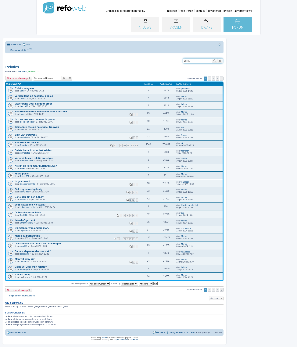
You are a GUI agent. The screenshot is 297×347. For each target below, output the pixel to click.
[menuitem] (29, 49)
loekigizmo (24, 254)
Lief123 (23, 98)
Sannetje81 (25, 269)
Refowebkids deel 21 (27, 142)
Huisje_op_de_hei (28, 207)
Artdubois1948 (26, 160)
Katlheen (185, 182)
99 (121, 146)
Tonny (184, 135)
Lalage (184, 104)
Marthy (23, 199)
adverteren (214, 11)
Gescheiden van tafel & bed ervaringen (38, 243)
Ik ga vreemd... (23, 181)
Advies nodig (22, 274)
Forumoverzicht (18, 332)
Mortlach (185, 151)
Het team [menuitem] (160, 332)
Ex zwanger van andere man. (32, 228)
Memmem (22, 71)
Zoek (214, 61)
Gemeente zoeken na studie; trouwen (37, 127)
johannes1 (186, 89)
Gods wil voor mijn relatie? (31, 266)
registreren (186, 11)
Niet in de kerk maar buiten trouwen (36, 165)
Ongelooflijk (25, 230)
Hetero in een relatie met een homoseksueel (41, 111)
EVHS (22, 168)
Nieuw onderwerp (17, 78)
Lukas (22, 114)
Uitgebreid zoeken (220, 61)
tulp (182, 213)
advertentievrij (243, 11)
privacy (228, 11)
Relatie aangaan (24, 88)
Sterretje (23, 145)
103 (136, 146)
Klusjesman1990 (27, 184)
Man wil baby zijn (25, 259)
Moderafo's (33, 71)
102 (132, 146)
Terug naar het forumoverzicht (21, 296)
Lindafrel (23, 261)
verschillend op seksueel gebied (34, 96)
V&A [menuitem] (28, 44)
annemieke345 (26, 223)
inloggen (172, 11)
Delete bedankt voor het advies (33, 150)
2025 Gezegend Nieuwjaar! (30, 204)
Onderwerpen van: (90, 283)
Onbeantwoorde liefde (28, 212)
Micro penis (22, 173)
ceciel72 (23, 246)
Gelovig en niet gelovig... (29, 189)
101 (128, 146)
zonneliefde (25, 153)
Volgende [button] (222, 78)
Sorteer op (124, 283)
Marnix (184, 96)
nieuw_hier (25, 192)
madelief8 (24, 137)
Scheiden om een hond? (29, 196)
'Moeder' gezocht (25, 220)
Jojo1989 (24, 106)
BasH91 (23, 215)
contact (200, 11)
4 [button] (217, 78)
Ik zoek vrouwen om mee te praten (35, 119)
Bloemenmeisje (27, 122)
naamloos (185, 252)
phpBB (104, 338)
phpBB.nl (134, 340)
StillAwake (186, 228)
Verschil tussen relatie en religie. (34, 158)
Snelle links (16, 44)
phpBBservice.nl (120, 340)
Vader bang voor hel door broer (33, 103)
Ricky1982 (24, 176)
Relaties (12, 67)
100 (124, 146)
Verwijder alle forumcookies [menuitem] (182, 332)
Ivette (22, 91)
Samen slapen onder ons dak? (33, 251)
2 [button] (209, 78)
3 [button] (213, 78)
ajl (182, 143)
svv (21, 129)
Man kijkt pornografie (27, 235)
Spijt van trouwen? (26, 134)
